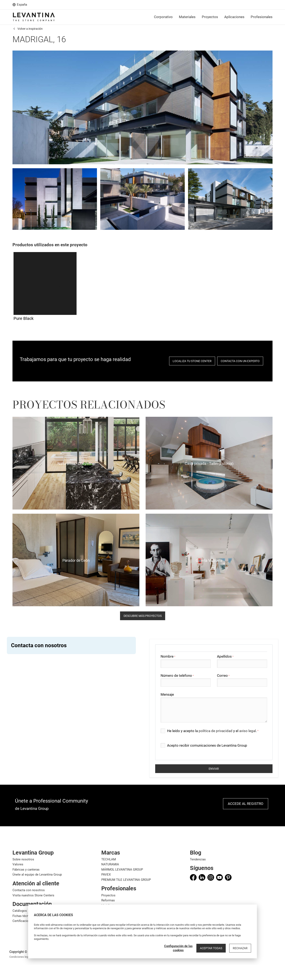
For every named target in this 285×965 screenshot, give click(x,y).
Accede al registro (245, 804)
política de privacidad (215, 731)
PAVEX (106, 874)
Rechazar (240, 948)
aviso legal (247, 731)
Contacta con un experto (240, 361)
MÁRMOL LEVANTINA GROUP (122, 869)
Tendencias (198, 859)
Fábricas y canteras (26, 869)
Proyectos (108, 895)
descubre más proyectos (143, 615)
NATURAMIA (110, 864)
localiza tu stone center (192, 361)
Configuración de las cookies (178, 948)
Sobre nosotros (23, 859)
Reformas (108, 900)
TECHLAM (108, 859)
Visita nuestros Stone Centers (33, 895)
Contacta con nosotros (28, 890)
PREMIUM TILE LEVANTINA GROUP (126, 880)
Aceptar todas (211, 948)
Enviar (214, 768)
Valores (17, 864)
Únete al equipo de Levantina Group (37, 874)
